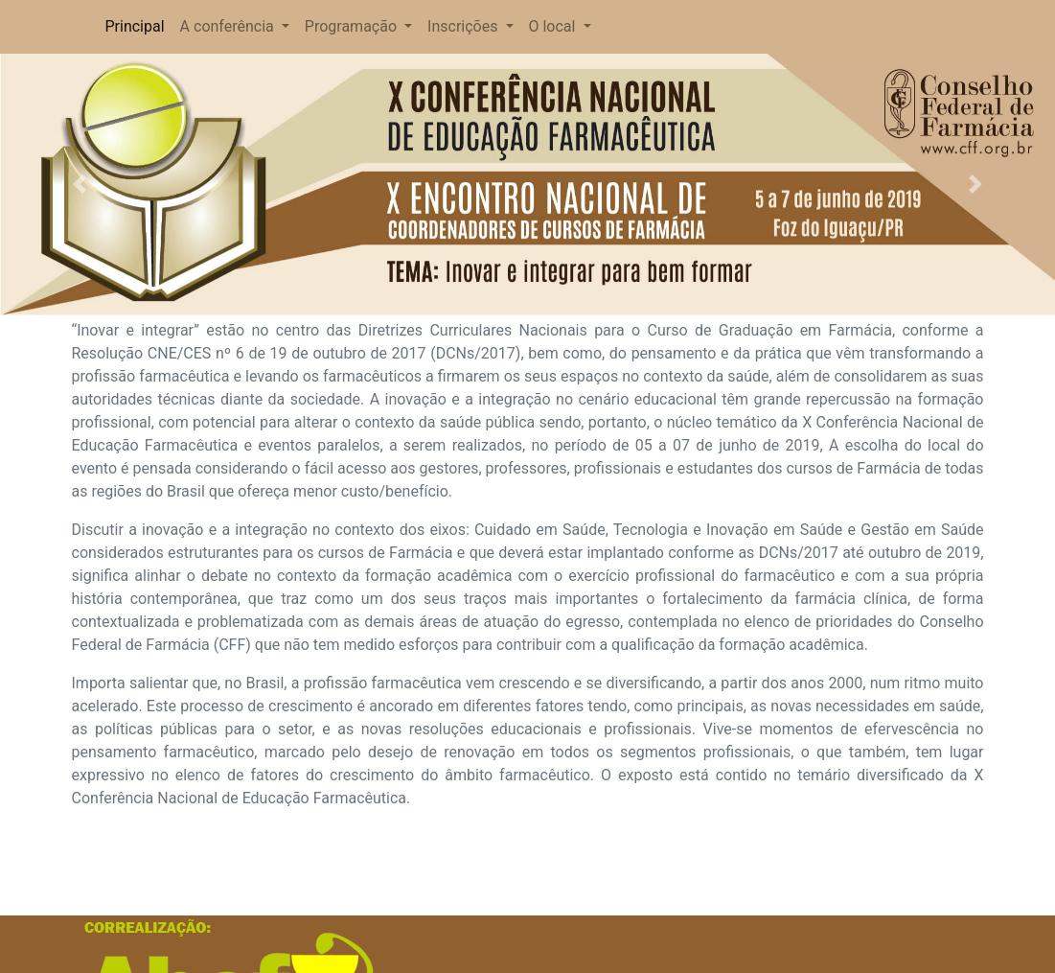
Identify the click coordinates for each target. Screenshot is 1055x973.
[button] (79, 184)
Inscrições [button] (464, 26)
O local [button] (554, 26)
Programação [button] (353, 26)
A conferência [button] (229, 26)
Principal (135, 25)
